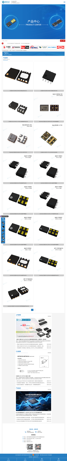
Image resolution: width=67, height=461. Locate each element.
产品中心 (13, 50)
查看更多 (49, 316)
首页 (10, 50)
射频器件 (25, 50)
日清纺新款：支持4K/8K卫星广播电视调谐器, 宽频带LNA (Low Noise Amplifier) (19, 43)
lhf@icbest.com (29, 441)
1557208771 (28, 440)
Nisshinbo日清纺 (19, 50)
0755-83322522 (30, 432)
